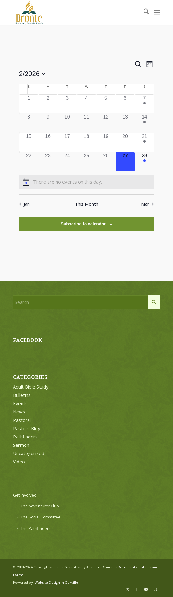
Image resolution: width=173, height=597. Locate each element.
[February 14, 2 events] (144, 123)
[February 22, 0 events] (28, 161)
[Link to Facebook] (137, 589)
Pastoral (22, 420)
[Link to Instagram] (155, 589)
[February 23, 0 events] (48, 161)
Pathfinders (25, 437)
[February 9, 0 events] (48, 123)
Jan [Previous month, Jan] (24, 204)
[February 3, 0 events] (67, 104)
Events (20, 403)
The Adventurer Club (40, 506)
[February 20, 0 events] (125, 142)
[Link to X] (127, 589)
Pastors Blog (27, 428)
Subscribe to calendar (83, 223)
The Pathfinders (36, 528)
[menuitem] (143, 12)
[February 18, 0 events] (86, 142)
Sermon (21, 445)
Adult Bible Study (31, 387)
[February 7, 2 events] (144, 104)
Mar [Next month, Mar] (147, 204)
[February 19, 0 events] (106, 142)
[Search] (143, 12)
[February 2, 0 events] (48, 104)
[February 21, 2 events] (144, 142)
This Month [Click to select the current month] (86, 204)
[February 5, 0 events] (106, 104)
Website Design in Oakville (56, 582)
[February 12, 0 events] (106, 123)
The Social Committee (41, 517)
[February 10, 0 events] (67, 123)
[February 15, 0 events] (28, 142)
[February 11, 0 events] (86, 123)
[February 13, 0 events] (125, 123)
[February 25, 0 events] (86, 161)
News (19, 412)
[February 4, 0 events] (86, 104)
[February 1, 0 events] (28, 104)
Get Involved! (25, 495)
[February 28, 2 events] (144, 161)
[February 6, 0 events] (125, 104)
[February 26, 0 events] (106, 161)
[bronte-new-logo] (72, 12)
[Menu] (157, 12)
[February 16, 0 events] (48, 142)
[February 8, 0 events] (28, 123)
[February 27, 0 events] (125, 161)
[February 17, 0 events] (67, 142)
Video (19, 461)
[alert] (86, 182)
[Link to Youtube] (146, 589)
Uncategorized (28, 453)
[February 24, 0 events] (67, 161)
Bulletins (22, 395)
